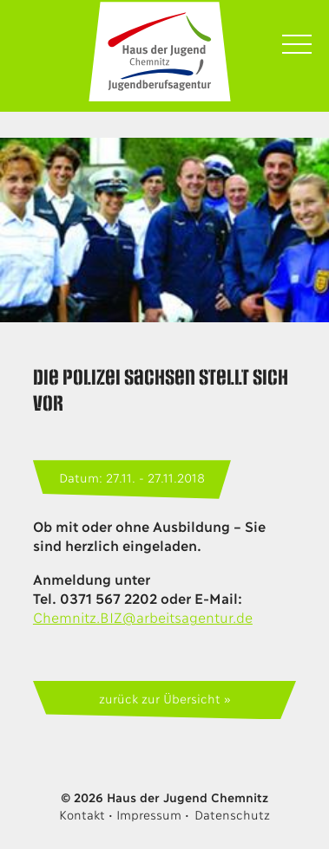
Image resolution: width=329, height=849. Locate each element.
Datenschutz (232, 814)
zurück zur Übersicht (159, 697)
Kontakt (81, 814)
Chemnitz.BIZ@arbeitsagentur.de (143, 616)
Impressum (148, 814)
